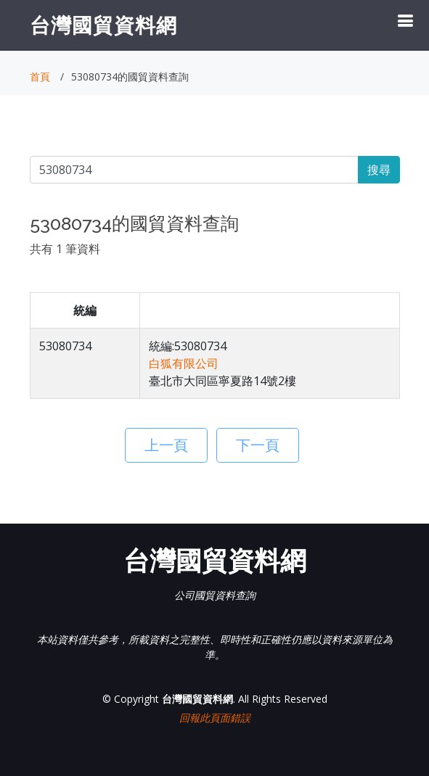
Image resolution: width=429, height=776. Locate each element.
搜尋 (379, 170)
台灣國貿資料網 (103, 24)
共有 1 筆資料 (65, 249)
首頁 (40, 76)
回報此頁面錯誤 (214, 718)
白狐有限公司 (183, 363)
